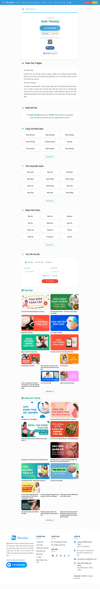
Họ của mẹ (54, 268)
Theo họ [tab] (29, 262)
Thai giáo (17, 2)
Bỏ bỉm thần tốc (58, 545)
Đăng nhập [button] (87, 2)
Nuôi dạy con (36, 2)
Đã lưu (51, 262)
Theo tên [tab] (40, 262)
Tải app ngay (50, 28)
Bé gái (55, 276)
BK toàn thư (61, 2)
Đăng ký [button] (94, 2)
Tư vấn (55, 2)
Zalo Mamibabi (16, 565)
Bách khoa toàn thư (41, 561)
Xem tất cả (50, 157)
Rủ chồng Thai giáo (59, 542)
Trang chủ (39, 542)
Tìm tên (50, 281)
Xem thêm (50, 391)
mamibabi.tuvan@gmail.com (87, 559)
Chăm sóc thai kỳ (26, 2)
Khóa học (44, 2)
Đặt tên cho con (31, 9)
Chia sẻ (50, 48)
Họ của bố (27, 268)
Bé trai (46, 276)
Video (50, 2)
